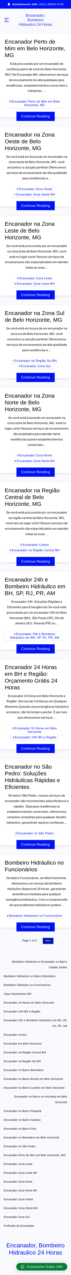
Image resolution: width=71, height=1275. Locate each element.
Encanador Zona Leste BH (36, 283)
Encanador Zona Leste (36, 278)
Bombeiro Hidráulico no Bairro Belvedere (29, 976)
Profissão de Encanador (19, 1225)
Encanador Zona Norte (36, 455)
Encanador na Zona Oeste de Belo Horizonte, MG (30, 141)
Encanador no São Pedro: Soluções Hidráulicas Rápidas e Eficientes (32, 777)
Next (48, 940)
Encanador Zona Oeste (35, 189)
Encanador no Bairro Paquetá (22, 1111)
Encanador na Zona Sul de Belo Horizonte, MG (34, 316)
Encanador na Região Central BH (35, 550)
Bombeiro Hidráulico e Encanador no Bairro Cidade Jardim (39, 964)
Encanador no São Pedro (36, 833)
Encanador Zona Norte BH (36, 461)
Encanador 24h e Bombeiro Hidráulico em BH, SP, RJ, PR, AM (35, 586)
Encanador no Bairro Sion (20, 1128)
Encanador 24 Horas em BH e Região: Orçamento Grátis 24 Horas (31, 677)
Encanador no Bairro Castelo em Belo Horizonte (34, 1087)
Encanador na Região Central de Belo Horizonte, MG (32, 497)
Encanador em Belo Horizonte (23, 1043)
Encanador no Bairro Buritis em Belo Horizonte (33, 1078)
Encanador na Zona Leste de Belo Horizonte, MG (30, 230)
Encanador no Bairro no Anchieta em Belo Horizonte (40, 1099)
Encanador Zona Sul (35, 366)
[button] (41, 1266)
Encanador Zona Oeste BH (35, 194)
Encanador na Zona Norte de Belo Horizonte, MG (30, 402)
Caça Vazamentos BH (17, 993)
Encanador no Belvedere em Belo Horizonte (31, 1137)
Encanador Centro (36, 544)
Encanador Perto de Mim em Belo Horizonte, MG (35, 48)
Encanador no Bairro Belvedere (24, 1070)
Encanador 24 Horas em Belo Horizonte (36, 730)
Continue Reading (35, 116)
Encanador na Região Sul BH (36, 360)
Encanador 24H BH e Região (35, 737)
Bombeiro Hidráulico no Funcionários (34, 866)
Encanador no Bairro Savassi (22, 1119)
